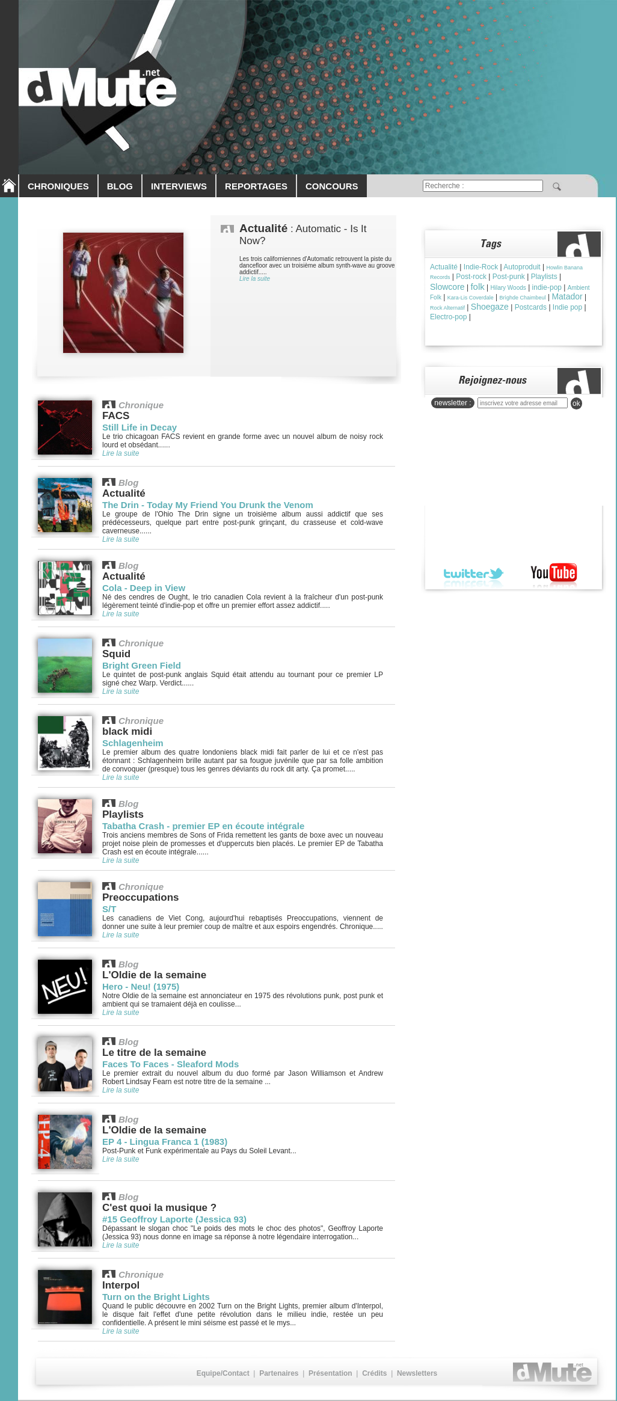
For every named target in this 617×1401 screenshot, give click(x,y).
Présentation (330, 1373)
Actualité (444, 267)
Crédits (374, 1373)
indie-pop (547, 287)
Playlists (544, 276)
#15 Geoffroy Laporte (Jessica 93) (174, 1219)
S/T (109, 909)
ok (576, 403)
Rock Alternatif (447, 308)
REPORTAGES (256, 186)
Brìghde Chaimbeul (523, 298)
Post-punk (509, 276)
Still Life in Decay (139, 427)
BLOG (120, 186)
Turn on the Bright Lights (156, 1297)
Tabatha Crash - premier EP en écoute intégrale (203, 826)
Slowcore (447, 287)
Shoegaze (490, 306)
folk (477, 286)
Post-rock (471, 276)
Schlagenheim (133, 743)
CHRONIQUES (58, 186)
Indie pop (567, 307)
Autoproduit (521, 267)
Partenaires (278, 1373)
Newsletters (417, 1373)
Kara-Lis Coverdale (470, 298)
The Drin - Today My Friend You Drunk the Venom (207, 505)
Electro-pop (448, 317)
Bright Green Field (141, 665)
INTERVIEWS (179, 186)
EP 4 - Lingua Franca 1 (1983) (164, 1141)
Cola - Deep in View (143, 588)
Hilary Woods (508, 287)
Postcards (531, 307)
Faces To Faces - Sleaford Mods (170, 1064)
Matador (566, 296)
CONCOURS (331, 186)
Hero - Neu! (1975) (140, 986)
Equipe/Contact (223, 1373)
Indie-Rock (481, 267)
